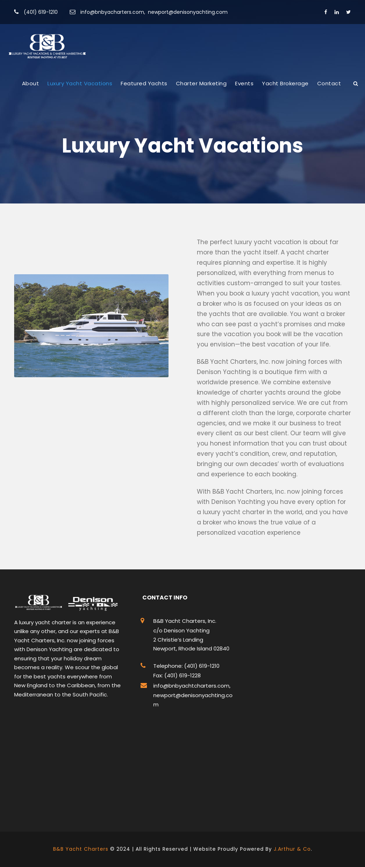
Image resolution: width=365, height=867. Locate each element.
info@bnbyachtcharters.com (191, 685)
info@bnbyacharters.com (112, 12)
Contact (329, 83)
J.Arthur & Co (292, 848)
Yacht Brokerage (285, 83)
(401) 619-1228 (182, 675)
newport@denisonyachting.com (188, 12)
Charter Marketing (201, 83)
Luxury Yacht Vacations (79, 83)
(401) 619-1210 (41, 12)
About (30, 83)
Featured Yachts (144, 83)
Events (244, 83)
